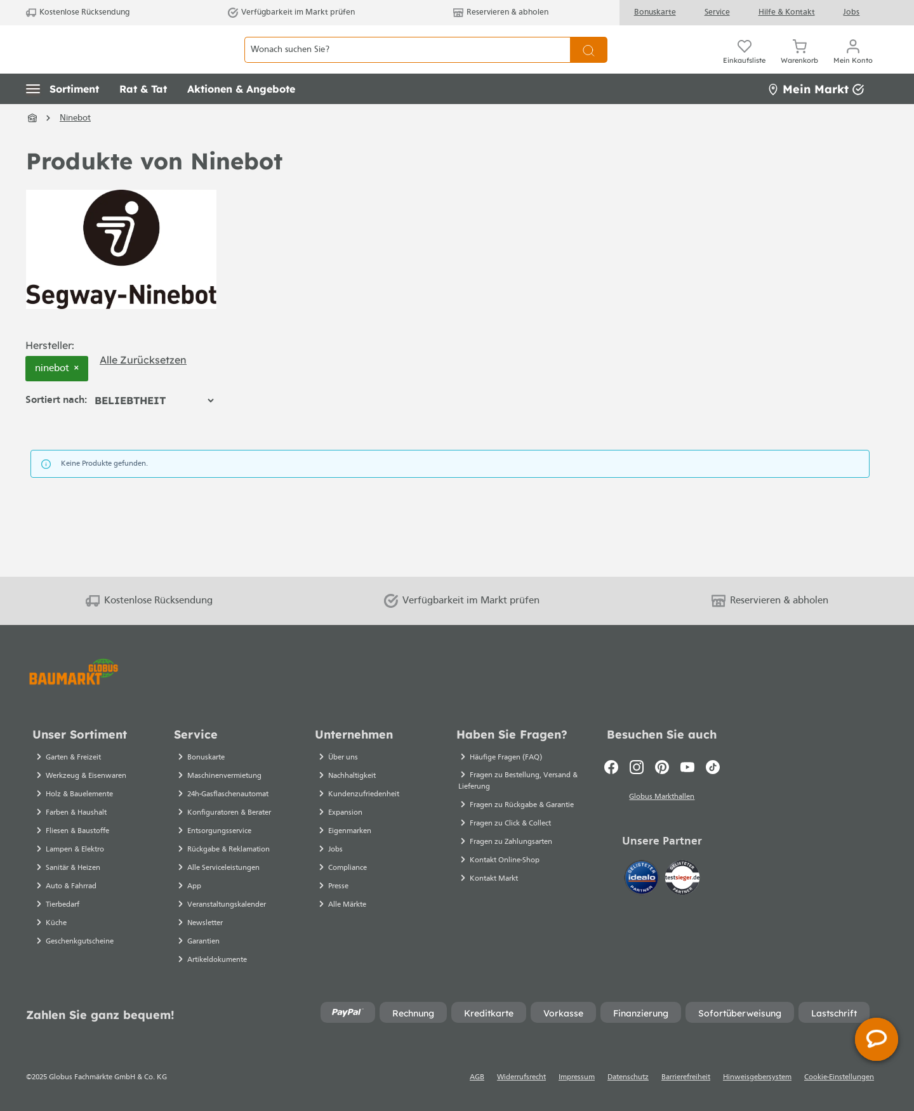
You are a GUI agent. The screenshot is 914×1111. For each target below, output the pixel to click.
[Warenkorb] (799, 63)
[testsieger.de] (682, 880)
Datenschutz (628, 1077)
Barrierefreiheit (685, 1077)
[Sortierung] (154, 429)
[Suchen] (588, 64)
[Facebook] (611, 767)
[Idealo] (643, 880)
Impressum (577, 1077)
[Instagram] (636, 767)
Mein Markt (815, 117)
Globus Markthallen (661, 799)
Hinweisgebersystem (757, 1077)
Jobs (851, 12)
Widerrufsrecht (521, 1077)
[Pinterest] (662, 767)
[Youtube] (687, 767)
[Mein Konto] (853, 63)
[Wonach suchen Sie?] (407, 64)
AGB (477, 1077)
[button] (62, 117)
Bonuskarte (655, 12)
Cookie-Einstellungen (839, 1077)
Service (717, 12)
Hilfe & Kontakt (786, 12)
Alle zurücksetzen (143, 387)
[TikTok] (712, 767)
